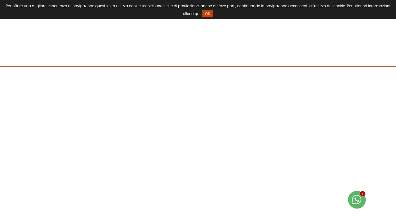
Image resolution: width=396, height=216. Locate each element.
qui (197, 13)
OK (207, 13)
